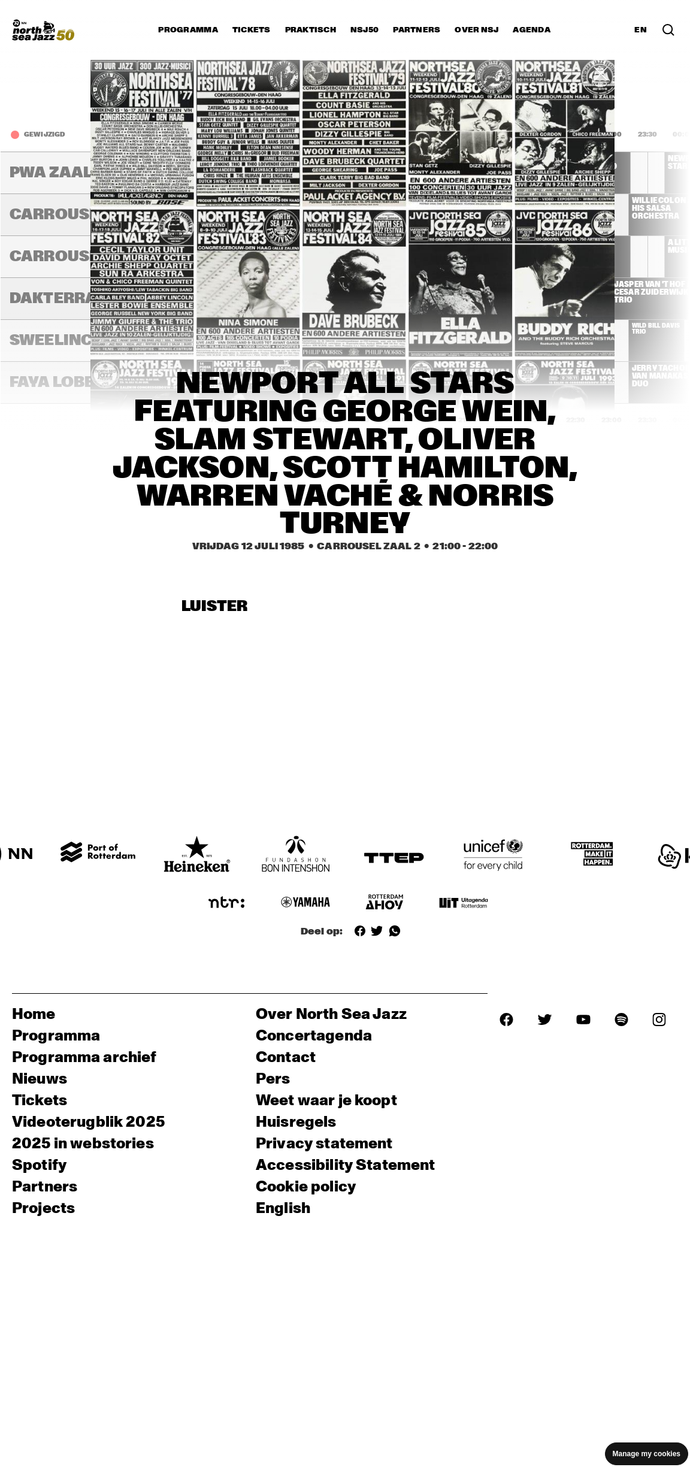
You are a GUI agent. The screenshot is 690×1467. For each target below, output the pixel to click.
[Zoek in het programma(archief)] (668, 30)
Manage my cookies (646, 1454)
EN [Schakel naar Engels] (640, 30)
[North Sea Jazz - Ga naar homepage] (43, 30)
